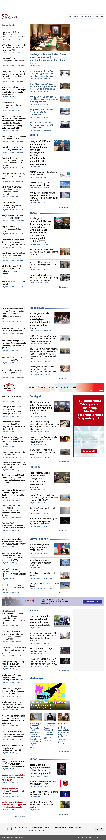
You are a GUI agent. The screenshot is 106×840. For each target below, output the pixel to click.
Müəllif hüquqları (75, 827)
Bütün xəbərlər (64, 207)
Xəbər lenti (8, 25)
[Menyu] (99, 16)
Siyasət (34, 212)
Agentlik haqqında (21, 827)
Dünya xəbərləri (39, 538)
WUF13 (34, 135)
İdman (33, 759)
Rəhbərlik (48, 827)
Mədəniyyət (37, 678)
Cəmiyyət (35, 396)
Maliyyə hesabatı (36, 827)
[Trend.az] (9, 16)
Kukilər (45, 831)
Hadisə (34, 610)
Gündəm (35, 467)
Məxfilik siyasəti (34, 831)
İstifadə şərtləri (20, 831)
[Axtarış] (70, 16)
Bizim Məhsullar (60, 827)
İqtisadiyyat (37, 307)
